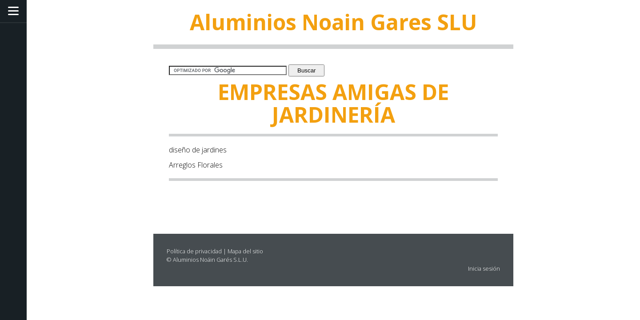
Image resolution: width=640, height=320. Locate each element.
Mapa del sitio (245, 251)
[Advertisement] (221, 202)
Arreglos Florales (196, 165)
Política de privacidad (194, 251)
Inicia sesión (484, 268)
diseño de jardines (198, 150)
